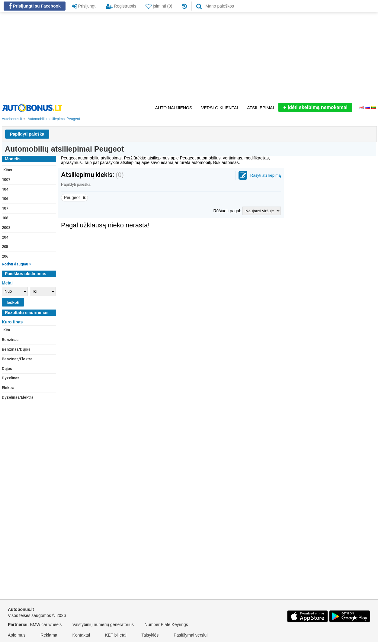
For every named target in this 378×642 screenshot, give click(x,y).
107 (5, 208)
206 (5, 256)
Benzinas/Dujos (16, 349)
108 (5, 218)
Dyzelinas (10, 378)
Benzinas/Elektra (17, 359)
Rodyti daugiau (16, 264)
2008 (6, 227)
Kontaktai (81, 635)
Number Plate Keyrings (166, 624)
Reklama (48, 635)
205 (5, 246)
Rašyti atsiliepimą (265, 175)
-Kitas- (8, 170)
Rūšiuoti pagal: (227, 210)
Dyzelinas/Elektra (17, 397)
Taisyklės (150, 635)
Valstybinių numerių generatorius (103, 624)
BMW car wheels (46, 624)
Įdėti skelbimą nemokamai (315, 107)
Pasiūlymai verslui (190, 635)
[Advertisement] (189, 57)
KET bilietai (116, 635)
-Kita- (6, 330)
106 (5, 198)
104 (5, 189)
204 (5, 237)
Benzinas (10, 339)
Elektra (8, 387)
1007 (6, 179)
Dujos (7, 368)
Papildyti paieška (27, 134)
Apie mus (16, 635)
